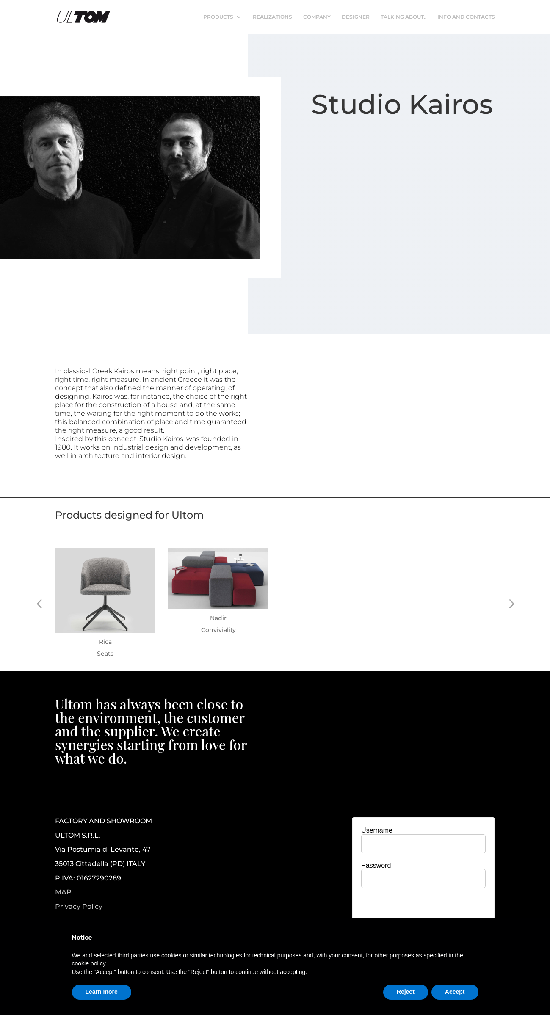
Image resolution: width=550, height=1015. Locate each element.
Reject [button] (406, 991)
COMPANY (317, 17)
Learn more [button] (102, 991)
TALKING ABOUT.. (403, 17)
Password (376, 865)
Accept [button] (455, 991)
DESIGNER (356, 17)
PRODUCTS (218, 17)
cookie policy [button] (88, 963)
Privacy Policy (78, 906)
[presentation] (423, 910)
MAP (63, 892)
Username (376, 830)
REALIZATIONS (272, 17)
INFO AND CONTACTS (466, 17)
